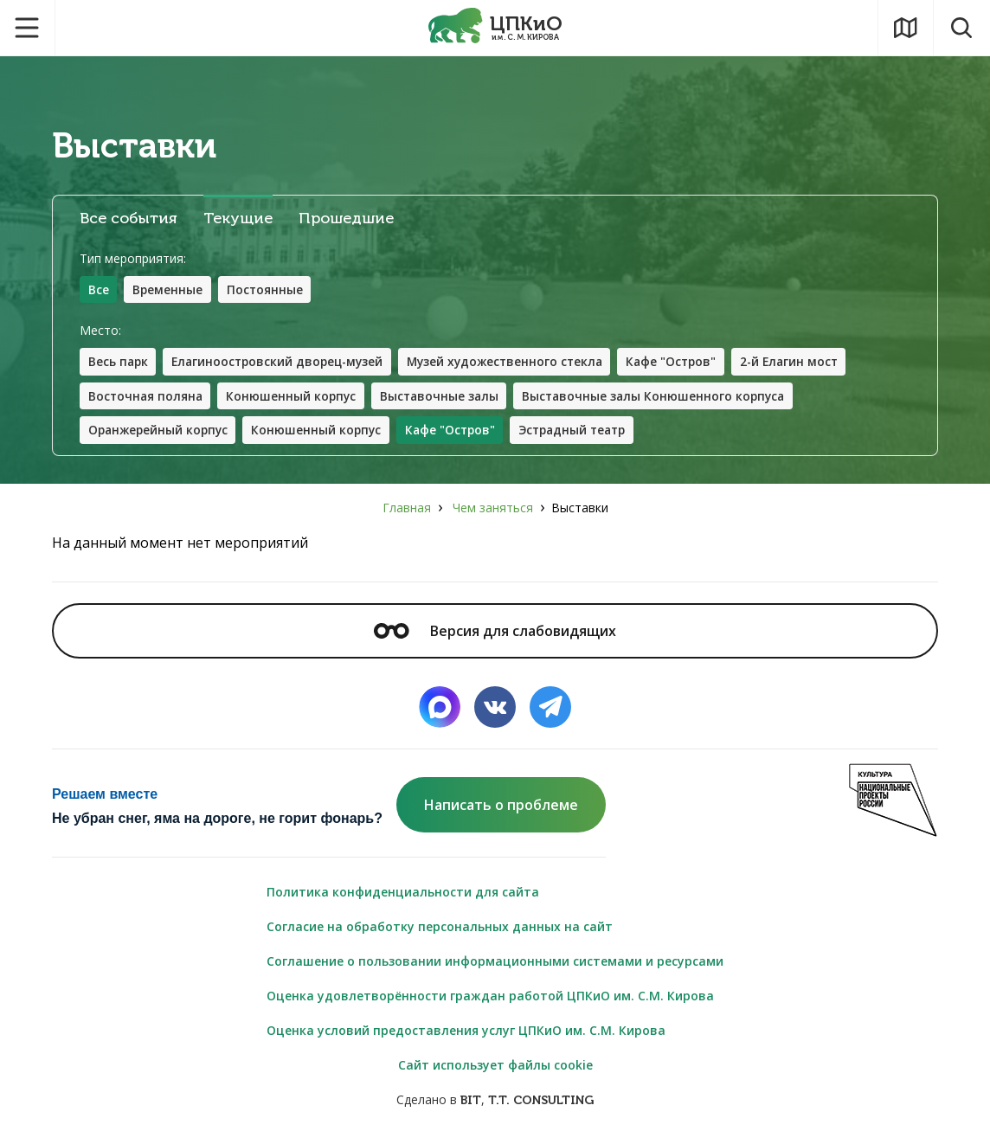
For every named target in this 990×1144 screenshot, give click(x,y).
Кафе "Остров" (688, 362)
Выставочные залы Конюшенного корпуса (664, 397)
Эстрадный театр (586, 431)
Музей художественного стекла (517, 362)
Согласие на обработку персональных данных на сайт (440, 928)
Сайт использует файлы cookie (495, 1066)
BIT (470, 1102)
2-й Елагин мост (809, 362)
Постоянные (266, 289)
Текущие (238, 218)
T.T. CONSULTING (541, 1102)
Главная (406, 509)
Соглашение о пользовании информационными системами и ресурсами (495, 962)
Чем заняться (493, 509)
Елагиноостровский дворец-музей (283, 362)
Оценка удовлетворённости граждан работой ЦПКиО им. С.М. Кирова (490, 997)
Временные (168, 289)
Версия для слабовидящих (495, 632)
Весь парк (119, 362)
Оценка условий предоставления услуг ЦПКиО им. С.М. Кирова (466, 1032)
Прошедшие (346, 218)
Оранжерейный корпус (160, 431)
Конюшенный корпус (295, 397)
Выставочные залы (445, 397)
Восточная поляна (146, 397)
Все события (128, 218)
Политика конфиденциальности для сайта (403, 893)
